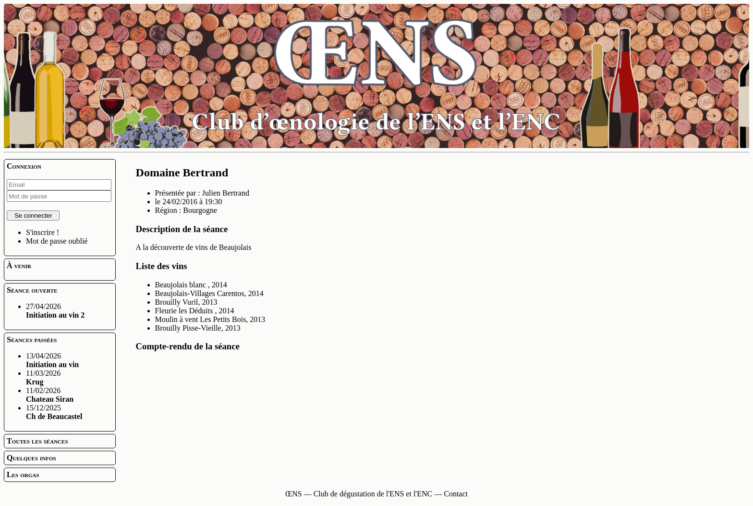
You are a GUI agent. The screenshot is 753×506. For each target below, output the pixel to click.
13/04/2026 (52, 360)
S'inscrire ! (42, 232)
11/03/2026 (43, 377)
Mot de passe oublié (56, 241)
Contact (456, 494)
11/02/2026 (49, 394)
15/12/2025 (54, 412)
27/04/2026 (55, 310)
